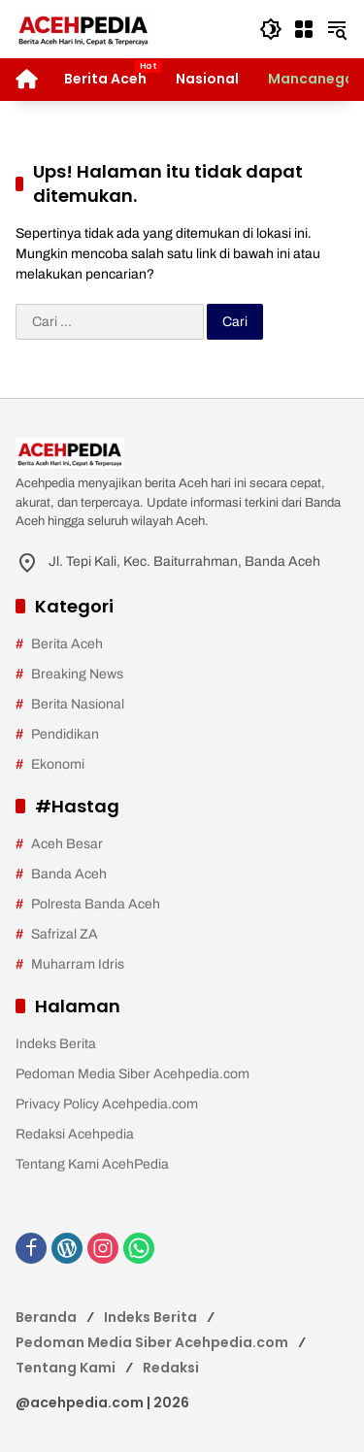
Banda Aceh (69, 874)
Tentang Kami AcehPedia (92, 1164)
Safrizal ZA (64, 934)
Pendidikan (65, 734)
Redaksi (171, 1367)
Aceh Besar (67, 844)
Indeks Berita (56, 1044)
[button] (270, 29)
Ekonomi (57, 764)
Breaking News (77, 674)
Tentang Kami (66, 1367)
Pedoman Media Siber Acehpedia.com (132, 1074)
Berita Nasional (77, 704)
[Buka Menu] (303, 29)
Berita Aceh (67, 644)
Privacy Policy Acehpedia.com (107, 1104)
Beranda (46, 1317)
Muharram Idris (77, 964)
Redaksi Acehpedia (75, 1134)
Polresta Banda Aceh (95, 904)
